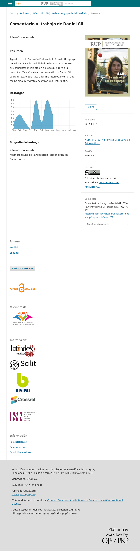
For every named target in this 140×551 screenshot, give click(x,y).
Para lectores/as (18, 441)
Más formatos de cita (98, 224)
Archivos (24, 13)
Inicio (12, 13)
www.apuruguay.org (24, 494)
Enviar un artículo (22, 268)
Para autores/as (18, 447)
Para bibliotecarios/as (21, 452)
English (14, 247)
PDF (92, 107)
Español (14, 252)
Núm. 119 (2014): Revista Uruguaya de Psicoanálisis (60, 13)
